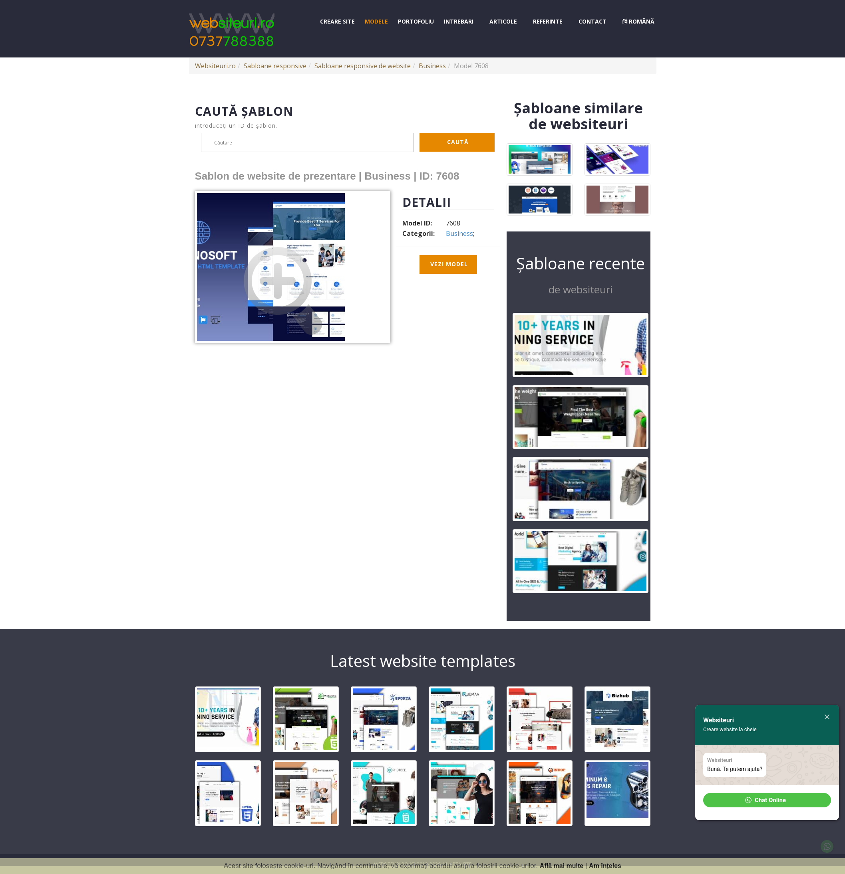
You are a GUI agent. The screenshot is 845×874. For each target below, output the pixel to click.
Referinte (548, 21)
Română (638, 21)
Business (432, 65)
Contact (592, 21)
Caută (458, 142)
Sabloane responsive (275, 65)
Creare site (337, 21)
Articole (503, 21)
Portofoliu (416, 21)
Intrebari (458, 21)
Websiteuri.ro (215, 65)
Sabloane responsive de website (362, 65)
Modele (376, 21)
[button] (767, 800)
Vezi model (449, 264)
